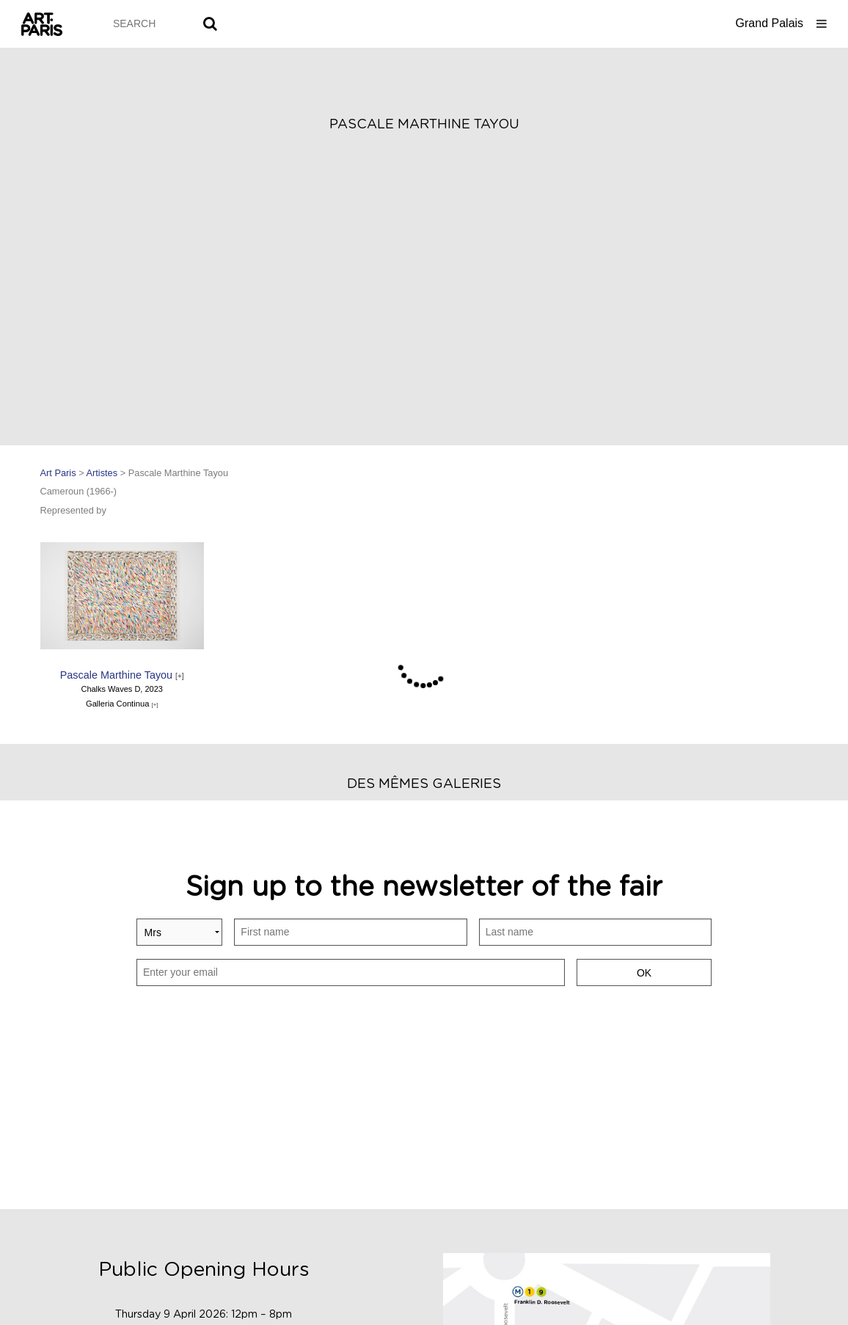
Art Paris (58, 472)
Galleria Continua (122, 703)
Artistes (101, 472)
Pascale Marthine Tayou (122, 675)
